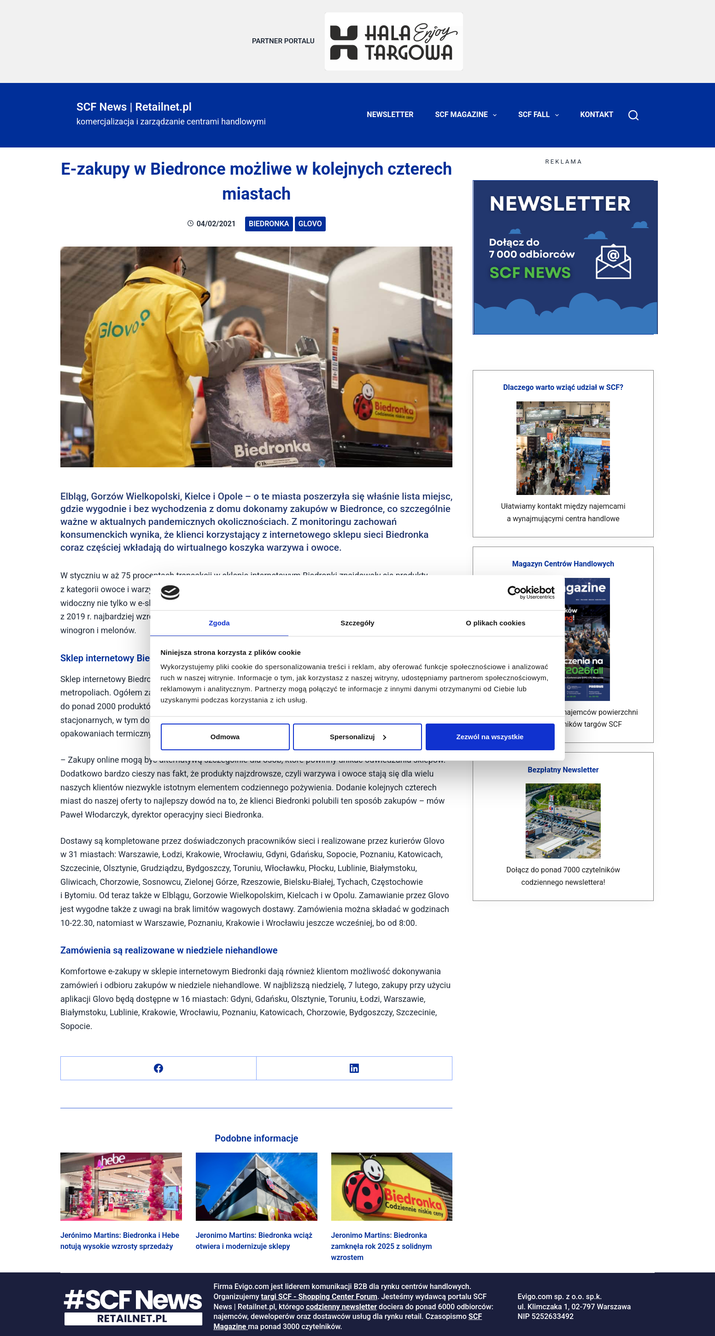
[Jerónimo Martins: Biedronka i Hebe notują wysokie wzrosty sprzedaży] (121, 1182)
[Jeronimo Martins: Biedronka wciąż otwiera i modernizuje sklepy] (256, 1182)
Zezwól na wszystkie (490, 737)
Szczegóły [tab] (357, 622)
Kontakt (597, 110)
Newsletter (390, 110)
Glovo (310, 219)
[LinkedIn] (354, 1064)
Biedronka (269, 219)
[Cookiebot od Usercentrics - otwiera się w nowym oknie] (514, 592)
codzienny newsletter (341, 1302)
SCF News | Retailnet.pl (134, 102)
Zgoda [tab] (219, 622)
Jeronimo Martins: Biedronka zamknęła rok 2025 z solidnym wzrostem (381, 1242)
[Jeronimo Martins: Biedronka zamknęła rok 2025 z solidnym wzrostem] (392, 1182)
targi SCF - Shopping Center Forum (319, 1292)
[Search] (633, 111)
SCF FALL (540, 110)
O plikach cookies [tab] (495, 622)
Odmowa (225, 737)
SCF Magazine (467, 110)
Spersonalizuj (358, 737)
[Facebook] (159, 1064)
